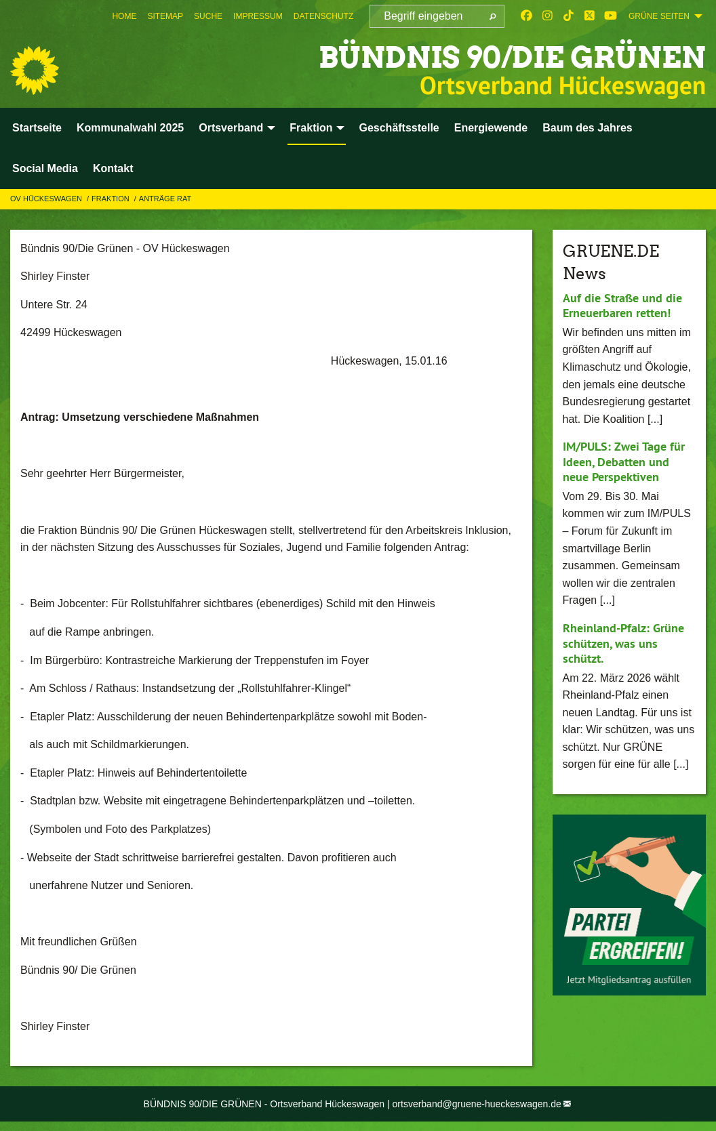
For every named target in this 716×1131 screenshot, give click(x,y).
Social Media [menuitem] (45, 168)
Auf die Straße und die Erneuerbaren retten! (622, 305)
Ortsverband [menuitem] (231, 127)
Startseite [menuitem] (37, 127)
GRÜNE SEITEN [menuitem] (659, 16)
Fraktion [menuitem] (311, 127)
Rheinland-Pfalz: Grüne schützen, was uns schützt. (623, 643)
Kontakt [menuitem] (113, 168)
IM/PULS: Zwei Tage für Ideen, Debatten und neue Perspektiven (624, 461)
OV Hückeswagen (47, 198)
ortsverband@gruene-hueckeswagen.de (477, 1103)
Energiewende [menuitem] (491, 127)
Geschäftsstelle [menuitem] (399, 127)
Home (124, 16)
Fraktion (112, 198)
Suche (208, 16)
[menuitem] (124, 16)
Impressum (258, 16)
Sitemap (165, 16)
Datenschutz (323, 16)
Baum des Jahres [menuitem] (587, 127)
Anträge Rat (165, 198)
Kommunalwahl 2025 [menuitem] (130, 127)
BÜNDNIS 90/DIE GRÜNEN (508, 57)
